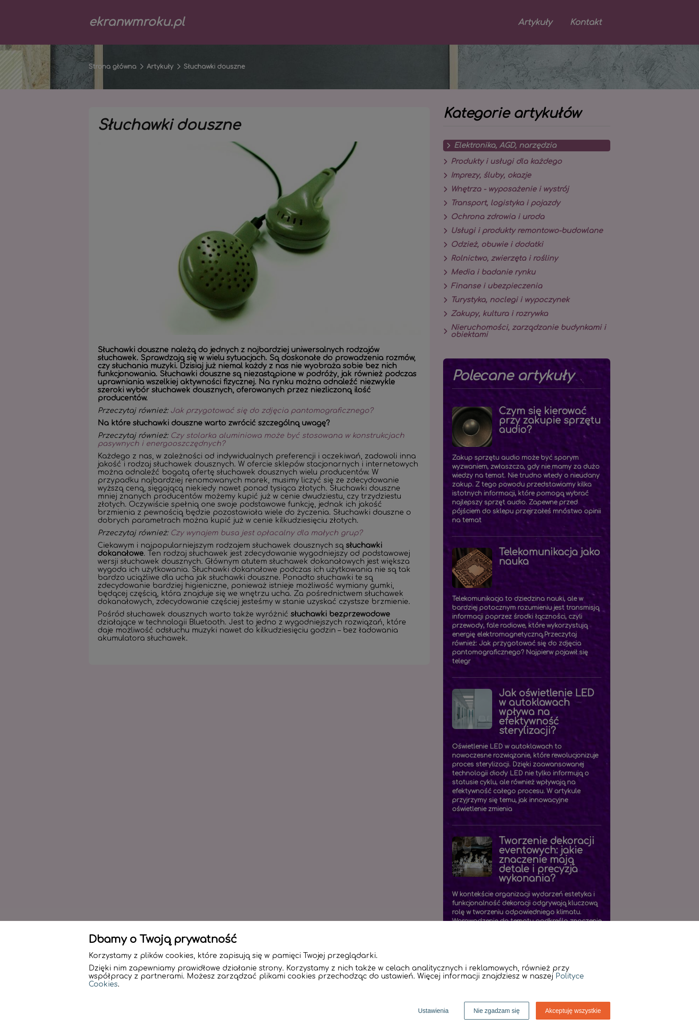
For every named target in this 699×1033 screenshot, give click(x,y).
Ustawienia (433, 1010)
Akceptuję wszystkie (573, 1010)
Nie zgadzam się (496, 1010)
